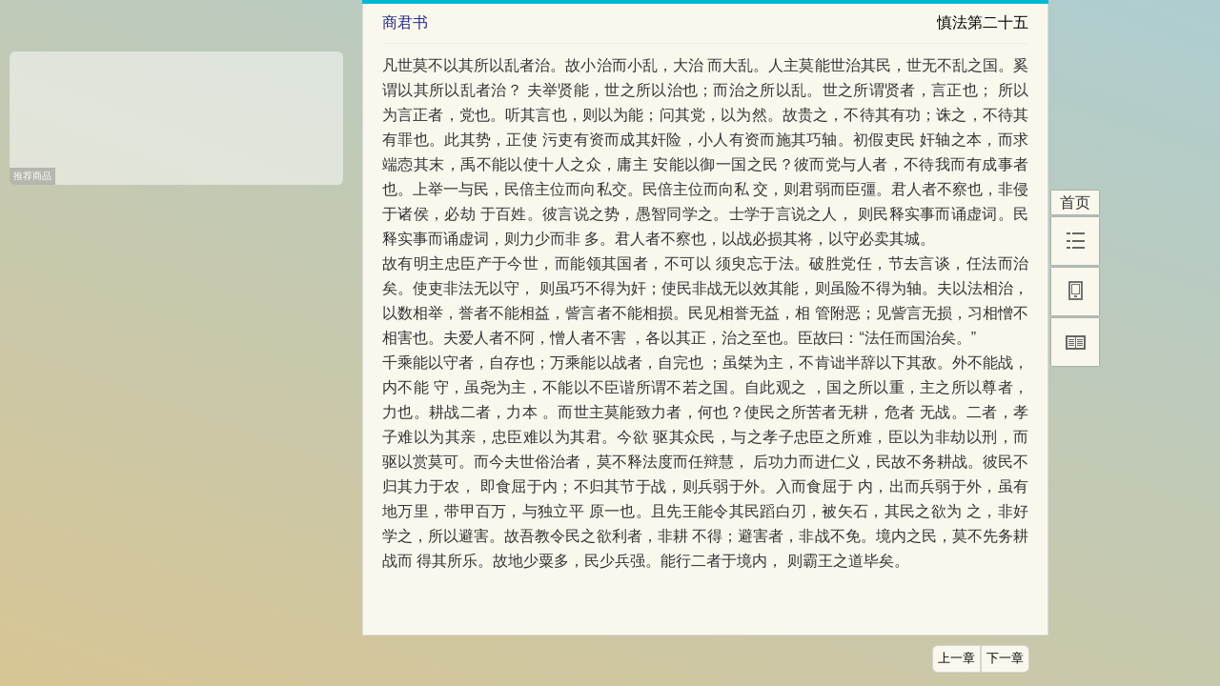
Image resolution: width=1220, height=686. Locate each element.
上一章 (956, 658)
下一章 (1005, 658)
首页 (1075, 202)
